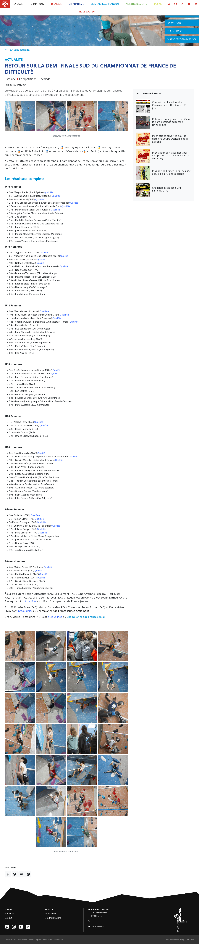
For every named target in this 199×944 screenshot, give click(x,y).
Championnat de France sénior (86, 616)
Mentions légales (34, 940)
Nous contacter (96, 926)
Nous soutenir (87, 11)
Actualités (9, 913)
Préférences (58, 940)
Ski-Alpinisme (76, 3)
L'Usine (158, 3)
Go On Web (190, 940)
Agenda (8, 909)
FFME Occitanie (21, 940)
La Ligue (18, 3)
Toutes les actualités (17, 49)
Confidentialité (47, 940)
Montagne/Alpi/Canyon (105, 3)
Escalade (56, 3)
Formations (37, 3)
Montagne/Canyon (53, 918)
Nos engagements (136, 3)
